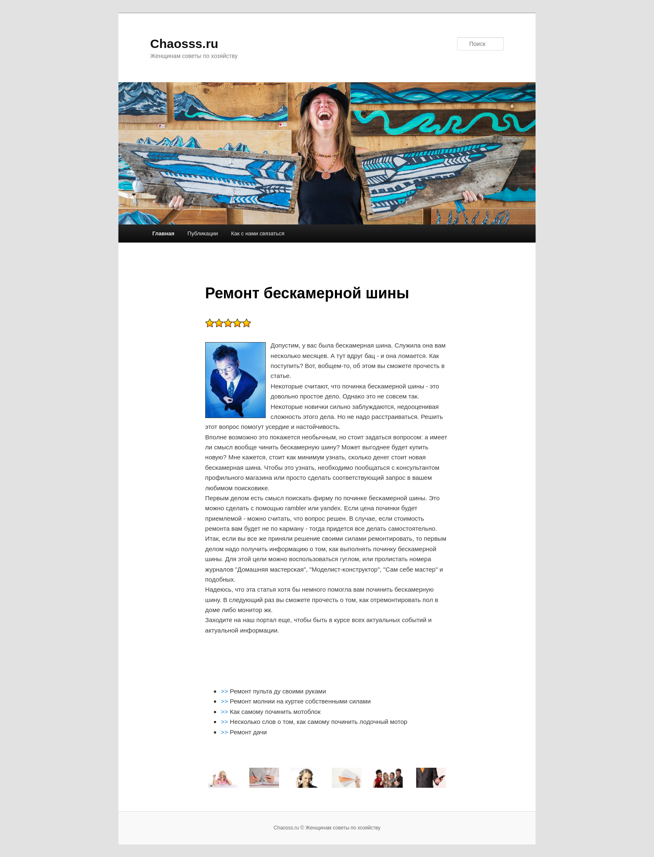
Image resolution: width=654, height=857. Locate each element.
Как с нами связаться (257, 233)
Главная (163, 233)
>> (225, 691)
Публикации (203, 233)
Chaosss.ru (184, 43)
